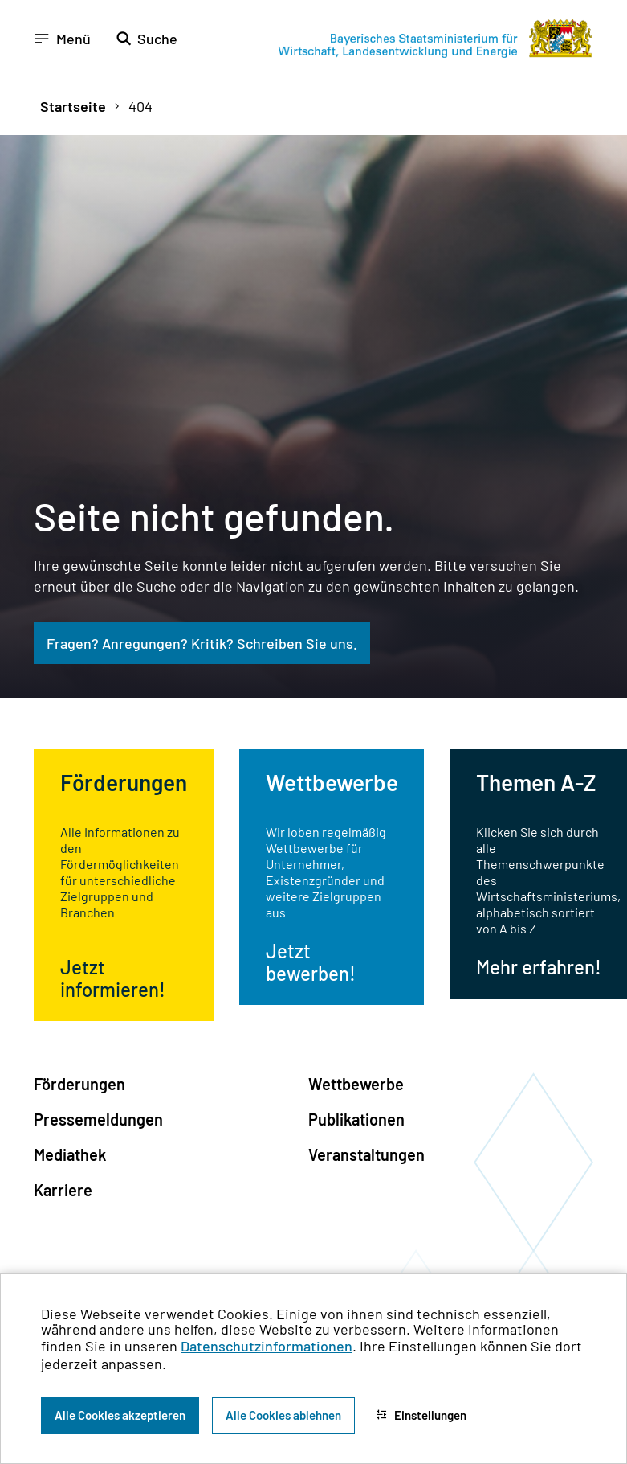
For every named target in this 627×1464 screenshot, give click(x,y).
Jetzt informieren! (112, 978)
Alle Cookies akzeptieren (120, 1415)
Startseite (73, 106)
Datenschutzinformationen (266, 1346)
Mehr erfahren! (538, 966)
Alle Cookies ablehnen (283, 1415)
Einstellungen (421, 1415)
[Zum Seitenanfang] (593, 732)
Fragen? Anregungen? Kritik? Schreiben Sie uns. (202, 643)
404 (140, 106)
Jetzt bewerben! (311, 962)
